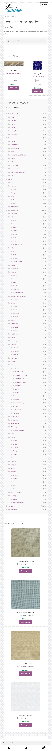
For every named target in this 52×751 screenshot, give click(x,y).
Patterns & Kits (13, 210)
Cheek (15, 299)
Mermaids (16, 313)
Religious (13, 461)
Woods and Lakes (18, 244)
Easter (15, 396)
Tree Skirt (18, 392)
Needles (13, 158)
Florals (13, 320)
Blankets (15, 258)
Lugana (15, 193)
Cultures (13, 272)
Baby (12, 248)
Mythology (14, 427)
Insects (15, 227)
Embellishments (13, 114)
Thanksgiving (17, 410)
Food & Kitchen (15, 334)
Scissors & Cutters (16, 169)
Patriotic (13, 434)
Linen (12, 196)
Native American (18, 293)
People (13, 437)
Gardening (14, 341)
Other (12, 162)
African (15, 275)
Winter (15, 485)
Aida (12, 182)
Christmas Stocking (21, 375)
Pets (14, 237)
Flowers (15, 348)
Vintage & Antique (16, 492)
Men (14, 458)
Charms (13, 124)
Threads (10, 506)
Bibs (14, 251)
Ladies (15, 454)
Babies (15, 444)
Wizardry (15, 317)
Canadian (15, 286)
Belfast (15, 200)
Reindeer (18, 385)
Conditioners (15, 145)
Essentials (11, 138)
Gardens (13, 344)
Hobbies (13, 361)
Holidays (13, 365)
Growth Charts (17, 262)
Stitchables (14, 206)
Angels (15, 440)
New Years (16, 406)
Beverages (16, 327)
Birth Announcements (19, 255)
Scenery (13, 468)
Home (8, 16)
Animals (13, 217)
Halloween (16, 399)
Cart (40, 746)
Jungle (15, 231)
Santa (17, 389)
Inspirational (15, 416)
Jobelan (15, 189)
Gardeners (16, 351)
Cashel (15, 203)
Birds (14, 220)
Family (15, 451)
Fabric (10, 179)
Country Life (14, 268)
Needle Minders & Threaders (19, 155)
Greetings (14, 358)
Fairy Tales (16, 310)
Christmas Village (20, 382)
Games (13, 337)
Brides (15, 499)
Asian (14, 282)
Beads (12, 117)
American (16, 279)
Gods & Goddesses (18, 430)
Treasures (14, 134)
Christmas (16, 368)
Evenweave (14, 186)
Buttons (13, 120)
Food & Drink (14, 324)
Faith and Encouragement (18, 296)
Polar (14, 241)
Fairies (15, 306)
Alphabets (14, 213)
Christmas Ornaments (22, 372)
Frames (13, 151)
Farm (14, 224)
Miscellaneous (15, 423)
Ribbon (13, 127)
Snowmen (18, 489)
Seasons (13, 471)
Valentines (16, 413)
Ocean (15, 234)
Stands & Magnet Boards (18, 172)
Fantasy (13, 303)
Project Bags (14, 165)
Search (26, 748)
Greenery (15, 354)
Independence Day (18, 403)
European (16, 289)
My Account (8, 748)
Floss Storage (15, 148)
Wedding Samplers (18, 502)
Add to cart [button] (13, 87)
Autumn (15, 475)
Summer (15, 482)
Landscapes (14, 420)
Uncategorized (12, 509)
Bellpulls (13, 141)
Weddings (14, 496)
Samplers (13, 465)
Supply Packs (14, 131)
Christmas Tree (19, 379)
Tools (12, 176)
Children (13, 265)
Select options (25, 571)
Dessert (15, 330)
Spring (15, 478)
